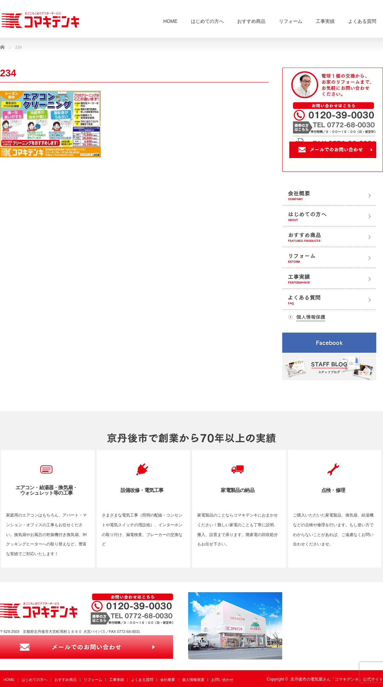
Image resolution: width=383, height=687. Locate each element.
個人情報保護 (193, 680)
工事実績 (325, 21)
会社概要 (167, 680)
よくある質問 (362, 21)
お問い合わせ (222, 680)
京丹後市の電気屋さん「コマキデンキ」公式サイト (336, 679)
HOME (170, 21)
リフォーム (290, 21)
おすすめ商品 (251, 21)
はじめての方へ (207, 21)
